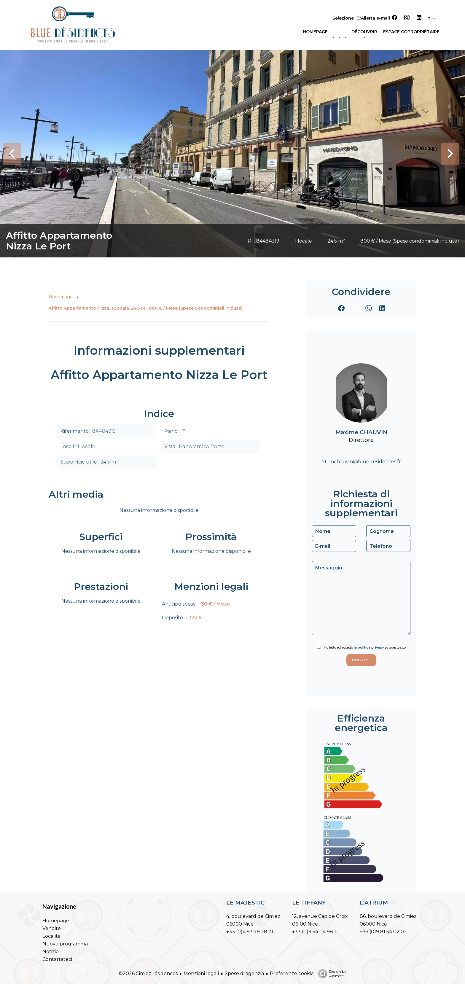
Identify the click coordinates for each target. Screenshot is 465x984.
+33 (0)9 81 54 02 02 (383, 931)
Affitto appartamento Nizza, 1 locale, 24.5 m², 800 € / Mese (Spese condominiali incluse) (146, 308)
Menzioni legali (201, 973)
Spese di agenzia (244, 973)
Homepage (61, 297)
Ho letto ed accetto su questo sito (365, 647)
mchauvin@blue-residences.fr (365, 461)
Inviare (361, 660)
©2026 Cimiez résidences (148, 973)
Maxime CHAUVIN (361, 432)
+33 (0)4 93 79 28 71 (249, 931)
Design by (330, 973)
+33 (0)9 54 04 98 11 (315, 931)
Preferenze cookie (292, 973)
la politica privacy (369, 647)
